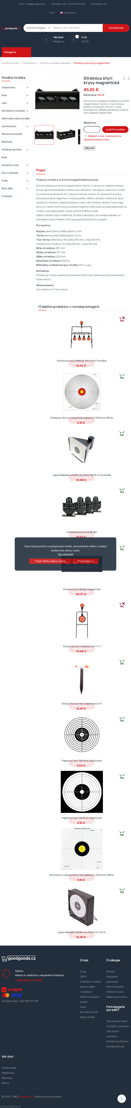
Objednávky (8, 1073)
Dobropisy (7, 1078)
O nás (83, 971)
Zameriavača (9, 126)
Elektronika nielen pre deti (16, 118)
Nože (4, 157)
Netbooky (7, 141)
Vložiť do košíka (115, 129)
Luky (4, 103)
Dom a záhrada (10, 173)
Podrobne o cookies (90, 981)
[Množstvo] (92, 129)
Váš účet (8, 1056)
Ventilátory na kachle (13, 110)
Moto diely (7, 188)
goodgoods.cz (26, 1096)
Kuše (4, 95)
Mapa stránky (87, 1017)
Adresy (5, 1083)
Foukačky (7, 196)
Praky (5, 180)
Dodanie (110, 971)
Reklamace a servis (116, 997)
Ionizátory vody (10, 165)
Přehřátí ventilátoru (117, 1041)
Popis (40, 170)
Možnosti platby (115, 986)
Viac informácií (65, 554)
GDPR (83, 976)
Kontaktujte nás (99, 4)
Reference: (90, 95)
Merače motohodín (12, 134)
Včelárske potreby (12, 149)
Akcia (83, 1007)
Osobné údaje (9, 1067)
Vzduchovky (8, 87)
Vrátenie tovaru (115, 991)
